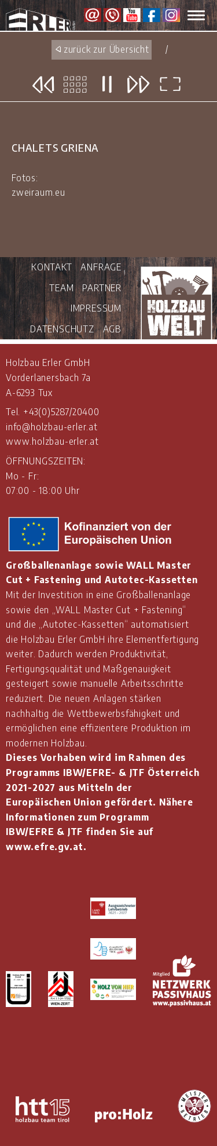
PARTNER (102, 288)
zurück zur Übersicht (106, 49)
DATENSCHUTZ (62, 329)
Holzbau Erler (45, 19)
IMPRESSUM (96, 308)
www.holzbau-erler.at (52, 441)
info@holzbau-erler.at (52, 427)
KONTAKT (51, 267)
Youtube (132, 15)
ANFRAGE (101, 267)
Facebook (151, 15)
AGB (112, 329)
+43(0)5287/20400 (61, 412)
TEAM (61, 288)
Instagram (171, 15)
